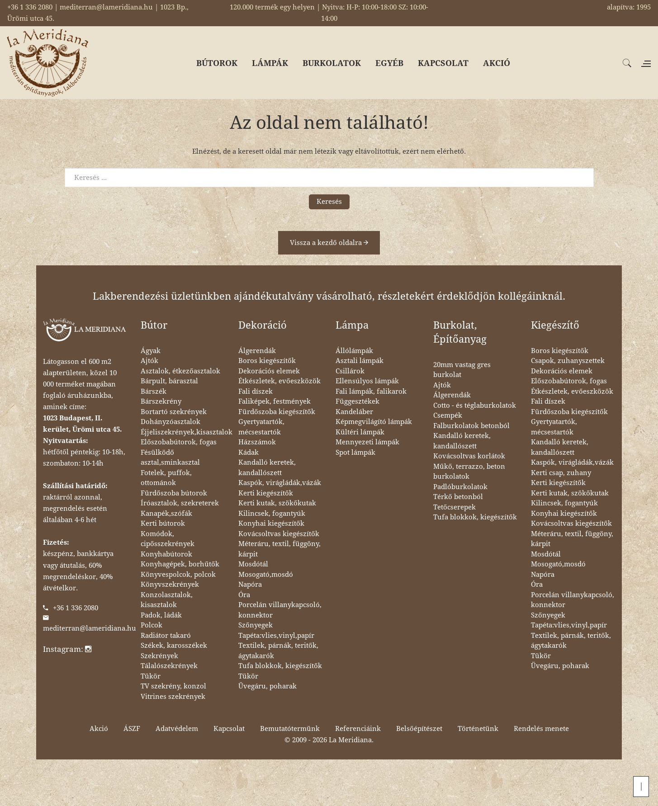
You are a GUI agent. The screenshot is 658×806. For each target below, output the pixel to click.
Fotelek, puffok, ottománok (166, 478)
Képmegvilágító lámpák (374, 422)
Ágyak (151, 351)
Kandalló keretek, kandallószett (267, 467)
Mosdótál (253, 564)
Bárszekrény (161, 401)
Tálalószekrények (169, 666)
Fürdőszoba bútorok (174, 493)
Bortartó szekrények (174, 412)
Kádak (248, 452)
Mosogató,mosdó (265, 574)
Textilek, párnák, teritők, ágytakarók (278, 650)
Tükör (151, 676)
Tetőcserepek (454, 507)
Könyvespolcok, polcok (178, 574)
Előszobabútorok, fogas (179, 442)
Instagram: (67, 649)
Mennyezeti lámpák (367, 442)
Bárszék (153, 391)
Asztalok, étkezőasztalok (180, 371)
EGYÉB (389, 63)
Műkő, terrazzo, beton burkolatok (469, 471)
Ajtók (149, 361)
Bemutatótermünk (290, 729)
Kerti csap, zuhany (561, 473)
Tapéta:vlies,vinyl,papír (276, 636)
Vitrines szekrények (173, 697)
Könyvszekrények (170, 584)
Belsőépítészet (419, 729)
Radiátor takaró (166, 636)
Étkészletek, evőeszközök (279, 381)
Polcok (151, 625)
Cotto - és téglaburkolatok (474, 405)
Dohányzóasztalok (170, 422)
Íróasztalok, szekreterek (180, 503)
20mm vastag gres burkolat (462, 370)
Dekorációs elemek (269, 371)
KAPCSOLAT (443, 63)
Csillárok (350, 371)
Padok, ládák (161, 615)
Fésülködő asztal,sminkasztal (170, 457)
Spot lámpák (355, 452)
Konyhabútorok (166, 554)
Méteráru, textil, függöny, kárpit (279, 549)
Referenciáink (358, 729)
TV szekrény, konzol (173, 686)
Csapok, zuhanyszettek (568, 361)
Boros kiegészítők (267, 361)
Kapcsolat (229, 729)
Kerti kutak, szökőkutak (277, 503)
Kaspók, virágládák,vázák (279, 483)
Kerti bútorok (163, 523)
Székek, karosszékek (174, 645)
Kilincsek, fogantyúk (271, 513)
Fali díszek (255, 391)
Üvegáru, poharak (267, 686)
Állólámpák (354, 351)
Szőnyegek (255, 625)
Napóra (250, 584)
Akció (99, 729)
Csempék (447, 415)
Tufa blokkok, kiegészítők (280, 666)
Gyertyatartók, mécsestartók (261, 427)
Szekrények (159, 656)
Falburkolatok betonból (471, 426)
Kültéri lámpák (360, 432)
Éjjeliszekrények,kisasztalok (186, 432)
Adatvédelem (177, 729)
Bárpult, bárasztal (169, 381)
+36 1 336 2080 (75, 608)
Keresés (329, 202)
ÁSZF (131, 729)
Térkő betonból (458, 497)
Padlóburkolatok (460, 487)
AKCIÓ (496, 63)
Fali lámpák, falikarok (371, 391)
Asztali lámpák (359, 361)
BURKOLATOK (332, 63)
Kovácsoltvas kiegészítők (278, 534)
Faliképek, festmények (274, 401)
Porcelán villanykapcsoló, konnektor (280, 610)
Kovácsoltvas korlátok (469, 456)
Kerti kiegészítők (265, 493)
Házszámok (257, 442)
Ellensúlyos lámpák (367, 381)
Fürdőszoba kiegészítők (276, 412)
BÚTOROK (216, 63)
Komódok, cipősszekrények (167, 539)
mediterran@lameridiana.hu (89, 628)
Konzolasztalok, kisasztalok (167, 600)
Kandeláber (354, 412)
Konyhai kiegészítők (271, 523)
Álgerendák (257, 351)
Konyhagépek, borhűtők (180, 564)
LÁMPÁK (270, 63)
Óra (244, 595)
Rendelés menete (541, 729)
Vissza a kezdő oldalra (329, 243)
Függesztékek (357, 401)
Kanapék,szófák (166, 513)
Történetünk (478, 729)
